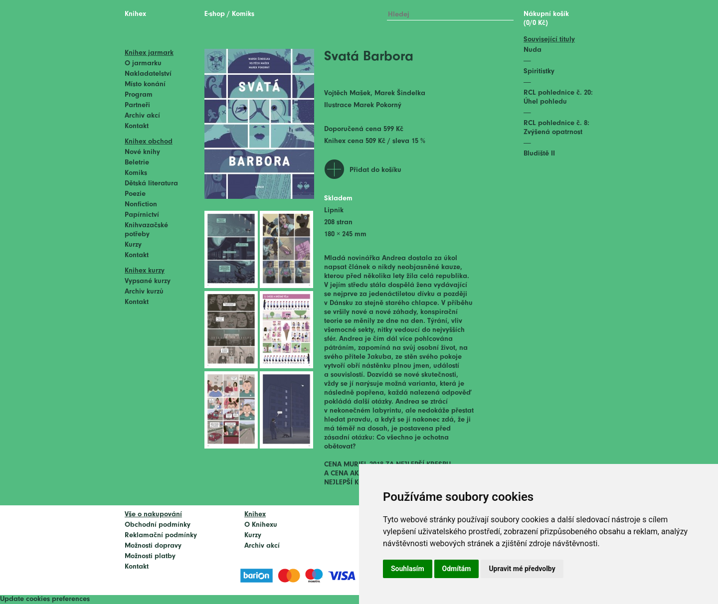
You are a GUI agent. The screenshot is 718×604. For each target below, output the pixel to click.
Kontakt (137, 126)
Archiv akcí (142, 116)
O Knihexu (260, 525)
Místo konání (145, 84)
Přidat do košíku (375, 170)
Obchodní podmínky (157, 525)
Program (139, 95)
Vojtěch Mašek (347, 93)
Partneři (137, 105)
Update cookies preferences (45, 599)
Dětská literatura (151, 183)
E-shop (214, 14)
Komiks (136, 173)
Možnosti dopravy (153, 546)
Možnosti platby (150, 556)
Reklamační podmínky (161, 535)
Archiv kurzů (144, 292)
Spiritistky (539, 71)
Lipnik (334, 210)
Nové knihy (142, 152)
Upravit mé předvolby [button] (522, 569)
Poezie (135, 194)
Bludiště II (539, 154)
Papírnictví (142, 215)
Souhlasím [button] (407, 569)
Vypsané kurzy (148, 281)
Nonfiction (141, 204)
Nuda (532, 50)
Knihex (135, 14)
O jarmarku (143, 63)
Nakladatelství (148, 74)
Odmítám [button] (456, 569)
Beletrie (137, 162)
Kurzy (133, 245)
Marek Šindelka (399, 93)
